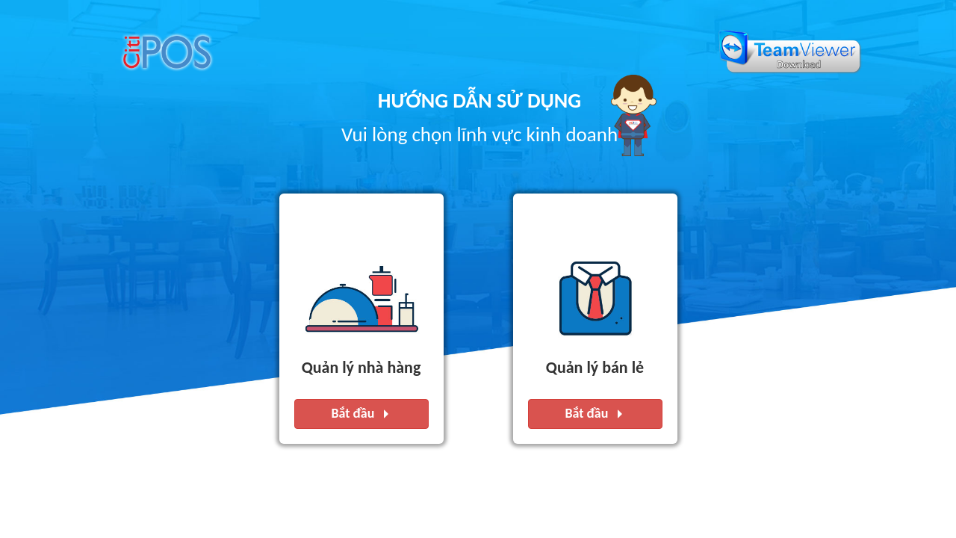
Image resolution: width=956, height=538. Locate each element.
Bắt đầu (361, 414)
